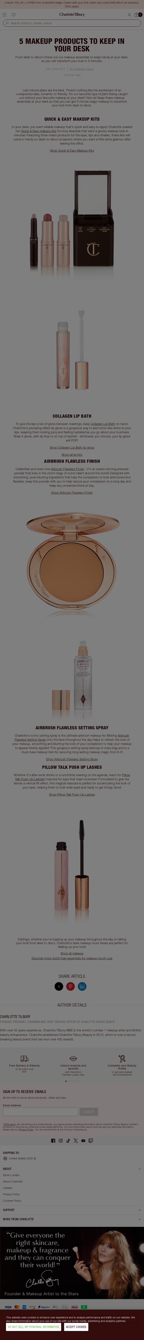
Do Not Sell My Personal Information (33, 1328)
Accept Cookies (76, 1328)
